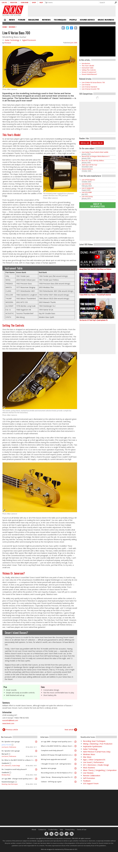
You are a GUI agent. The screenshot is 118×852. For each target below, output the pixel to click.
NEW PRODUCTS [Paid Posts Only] (96, 752)
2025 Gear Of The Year (89, 165)
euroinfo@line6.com (10, 720)
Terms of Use (81, 830)
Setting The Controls (13, 325)
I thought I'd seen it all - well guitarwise (56, 764)
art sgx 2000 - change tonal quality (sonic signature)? (19, 779)
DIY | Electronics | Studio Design (11, 765)
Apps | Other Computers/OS (94, 759)
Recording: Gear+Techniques (10, 784)
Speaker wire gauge (48, 768)
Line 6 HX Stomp (87, 197)
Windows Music (6, 775)
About (34, 830)
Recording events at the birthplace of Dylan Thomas (58, 773)
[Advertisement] (97, 226)
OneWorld (5, 763)
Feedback (86, 781)
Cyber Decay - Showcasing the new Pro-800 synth (58, 777)
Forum (21, 19)
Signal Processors (29, 40)
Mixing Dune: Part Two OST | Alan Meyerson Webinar (95, 269)
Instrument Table (13, 268)
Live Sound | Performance (9, 747)
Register (13, 2)
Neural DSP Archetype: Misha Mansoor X (95, 156)
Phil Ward (7, 43)
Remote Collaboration (91, 775)
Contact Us (42, 830)
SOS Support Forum (91, 783)
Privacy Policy (70, 830)
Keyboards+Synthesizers (92, 746)
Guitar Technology (12, 40)
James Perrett (6, 745)
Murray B (5, 754)
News (12, 19)
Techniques (60, 19)
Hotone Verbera (87, 169)
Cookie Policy (52, 830)
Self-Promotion (89, 778)
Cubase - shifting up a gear (51, 782)
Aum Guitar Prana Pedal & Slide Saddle (95, 152)
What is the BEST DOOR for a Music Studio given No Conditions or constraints (58, 746)
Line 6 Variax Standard (89, 87)
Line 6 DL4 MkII (87, 192)
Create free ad (97, 143)
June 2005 (74, 43)
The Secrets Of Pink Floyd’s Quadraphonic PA (93, 320)
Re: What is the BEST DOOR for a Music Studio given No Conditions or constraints (19, 760)
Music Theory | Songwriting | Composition (100, 770)
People (73, 19)
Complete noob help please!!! (52, 750)
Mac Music (87, 757)
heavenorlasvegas (8, 782)
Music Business (106, 19)
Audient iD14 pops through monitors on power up (58, 755)
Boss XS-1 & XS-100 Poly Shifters (93, 161)
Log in (4, 2)
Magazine (33, 19)
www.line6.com (8, 723)
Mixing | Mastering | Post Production (97, 744)
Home (5, 20)
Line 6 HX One (86, 184)
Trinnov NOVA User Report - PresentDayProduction (95, 294)
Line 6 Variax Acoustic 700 (90, 89)
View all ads (85, 143)
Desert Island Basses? (16, 632)
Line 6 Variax (86, 85)
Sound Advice (87, 19)
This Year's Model (11, 134)
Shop (34, 2)
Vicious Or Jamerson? (13, 573)
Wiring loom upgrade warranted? (53, 759)
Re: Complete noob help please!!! (14, 769)
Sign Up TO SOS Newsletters (97, 205)
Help (41, 2)
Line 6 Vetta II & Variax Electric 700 (93, 82)
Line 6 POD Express (88, 180)
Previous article (12, 729)
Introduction (86, 63)
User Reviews (88, 773)
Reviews (46, 19)
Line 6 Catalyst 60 (88, 188)
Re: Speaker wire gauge (11, 742)
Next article (69, 729)
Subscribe (24, 2)
